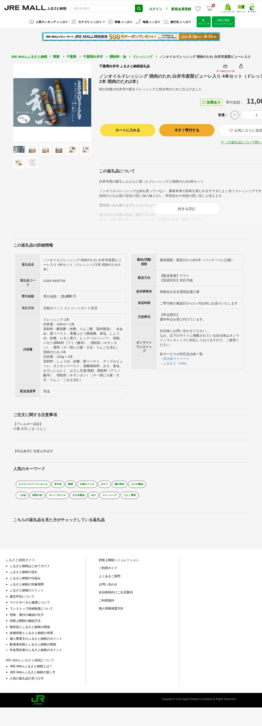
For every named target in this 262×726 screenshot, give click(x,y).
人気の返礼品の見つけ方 (27, 681)
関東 (56, 56)
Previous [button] (25, 102)
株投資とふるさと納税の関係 (30, 630)
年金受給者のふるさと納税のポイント (36, 653)
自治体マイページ (176, 361)
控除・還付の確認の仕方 (27, 617)
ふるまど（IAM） (176, 366)
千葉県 (71, 56)
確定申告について (22, 599)
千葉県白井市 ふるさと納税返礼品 (124, 66)
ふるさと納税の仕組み (25, 581)
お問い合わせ (108, 587)
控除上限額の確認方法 (25, 624)
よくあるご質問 (109, 579)
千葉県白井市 (93, 56)
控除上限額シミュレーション (119, 563)
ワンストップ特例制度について (31, 611)
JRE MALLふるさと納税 (29, 56)
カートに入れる (127, 130)
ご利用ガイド (108, 571)
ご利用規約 (106, 603)
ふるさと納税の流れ (24, 575)
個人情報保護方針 (111, 611)
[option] (52, 102)
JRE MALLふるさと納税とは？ (31, 669)
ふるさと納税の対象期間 (27, 587)
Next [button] (79, 102)
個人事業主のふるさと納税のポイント (36, 641)
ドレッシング (143, 56)
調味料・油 (118, 56)
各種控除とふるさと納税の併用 (31, 636)
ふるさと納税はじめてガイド (30, 569)
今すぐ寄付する (187, 130)
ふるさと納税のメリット (27, 593)
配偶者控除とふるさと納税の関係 (33, 647)
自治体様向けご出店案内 (116, 595)
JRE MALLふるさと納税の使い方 (32, 675)
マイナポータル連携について (30, 605)
